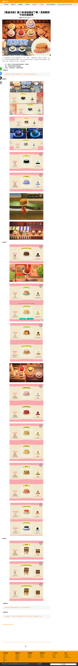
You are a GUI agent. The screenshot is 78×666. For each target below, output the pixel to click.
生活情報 (17, 656)
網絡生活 (17, 653)
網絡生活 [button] (13, 4)
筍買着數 (17, 657)
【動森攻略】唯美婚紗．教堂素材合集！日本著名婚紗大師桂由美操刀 (20, 74)
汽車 (4, 662)
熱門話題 (17, 660)
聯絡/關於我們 (67, 657)
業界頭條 (54, 654)
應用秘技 (42, 654)
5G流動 (4, 656)
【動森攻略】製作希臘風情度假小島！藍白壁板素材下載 (17, 607)
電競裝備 (29, 656)
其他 (66, 653)
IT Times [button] (42, 4)
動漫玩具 (29, 657)
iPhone (4, 654)
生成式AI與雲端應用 (50, 4)
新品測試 (42, 656)
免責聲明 (66, 656)
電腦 (4, 657)
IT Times (55, 653)
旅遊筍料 (17, 658)
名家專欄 (54, 657)
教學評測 (42, 653)
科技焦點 (5, 653)
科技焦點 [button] (6, 4)
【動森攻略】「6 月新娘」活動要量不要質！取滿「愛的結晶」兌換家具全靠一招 (22, 616)
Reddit (3, 624)
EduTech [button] (35, 4)
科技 (4, 661)
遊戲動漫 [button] (20, 4)
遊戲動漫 (30, 653)
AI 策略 (53, 656)
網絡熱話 (17, 654)
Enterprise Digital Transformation (65, 4)
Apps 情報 (42, 657)
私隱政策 (66, 654)
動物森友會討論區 (9, 624)
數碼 (4, 658)
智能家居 (5, 660)
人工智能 (5, 664)
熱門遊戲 (29, 654)
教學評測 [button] (27, 4)
